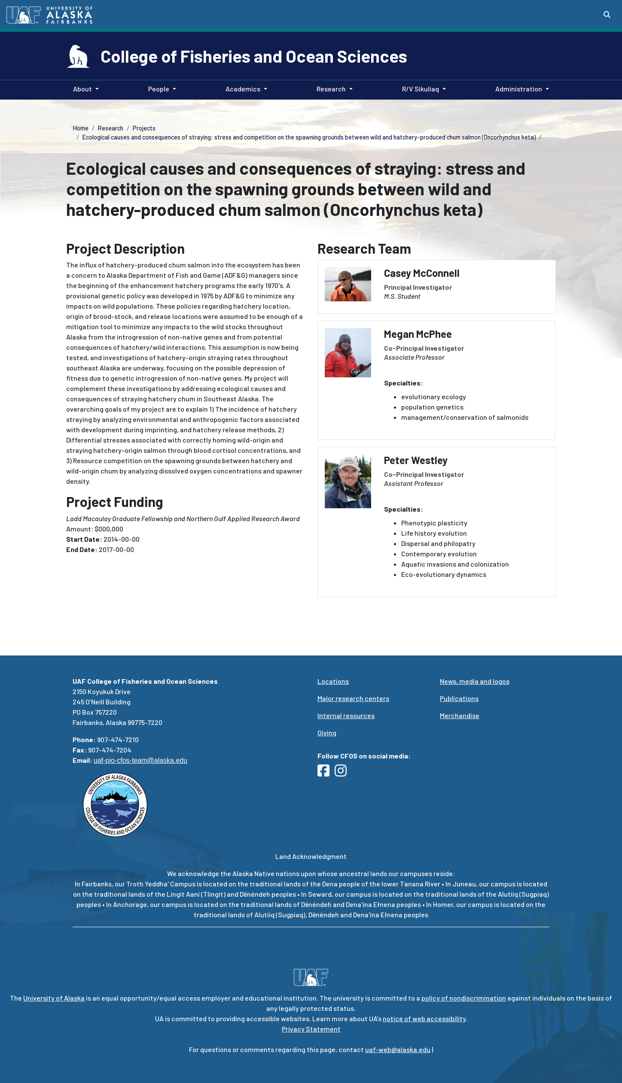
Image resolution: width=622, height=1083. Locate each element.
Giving (326, 732)
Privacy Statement (311, 1029)
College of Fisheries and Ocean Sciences (254, 56)
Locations (333, 681)
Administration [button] (518, 89)
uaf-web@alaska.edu (397, 1049)
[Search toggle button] (607, 14)
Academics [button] (243, 89)
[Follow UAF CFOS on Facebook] (326, 773)
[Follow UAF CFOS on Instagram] (343, 773)
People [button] (158, 89)
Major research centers (353, 698)
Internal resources (346, 715)
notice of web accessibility (424, 1018)
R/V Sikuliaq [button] (420, 89)
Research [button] (331, 89)
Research (110, 128)
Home (80, 128)
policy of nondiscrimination (463, 998)
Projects (144, 128)
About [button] (82, 89)
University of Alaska (54, 998)
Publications (459, 698)
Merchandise (459, 715)
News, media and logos (474, 681)
